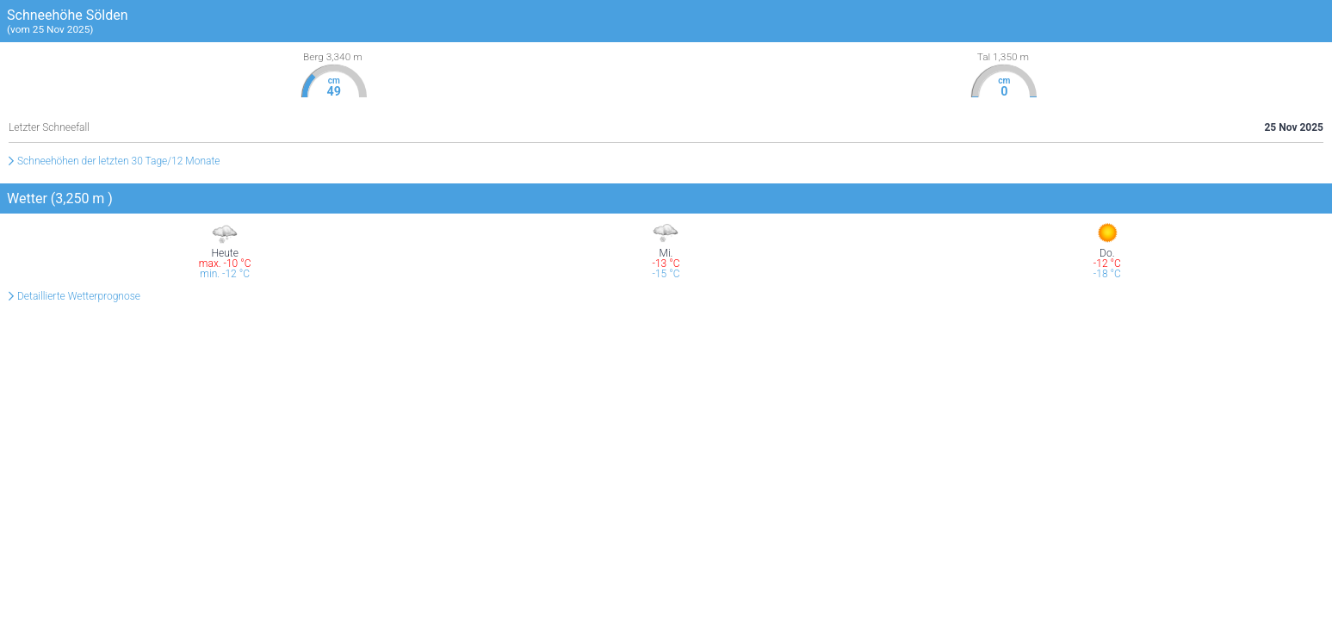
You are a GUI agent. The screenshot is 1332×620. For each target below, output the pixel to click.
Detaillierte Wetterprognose (78, 296)
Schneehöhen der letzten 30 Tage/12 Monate (118, 161)
